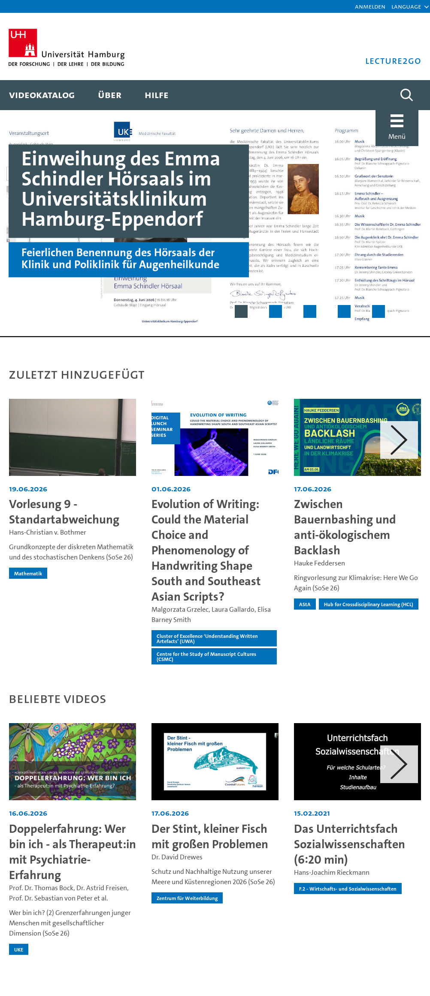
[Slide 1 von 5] (241, 311)
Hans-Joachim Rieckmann (331, 872)
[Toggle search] (406, 95)
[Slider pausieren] (412, 311)
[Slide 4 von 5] (344, 311)
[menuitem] (42, 95)
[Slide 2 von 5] (275, 311)
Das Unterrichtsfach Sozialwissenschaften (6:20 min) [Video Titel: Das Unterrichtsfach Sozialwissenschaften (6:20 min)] (349, 844)
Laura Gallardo (233, 609)
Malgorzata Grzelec (180, 609)
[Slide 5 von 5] (378, 311)
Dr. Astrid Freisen (101, 887)
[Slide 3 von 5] (309, 311)
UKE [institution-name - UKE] (18, 949)
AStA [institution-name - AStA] (305, 604)
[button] (406, 6)
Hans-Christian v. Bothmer (47, 532)
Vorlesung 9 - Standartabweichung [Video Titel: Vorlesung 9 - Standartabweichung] (64, 512)
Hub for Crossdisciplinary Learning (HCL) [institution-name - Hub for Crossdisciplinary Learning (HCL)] (368, 604)
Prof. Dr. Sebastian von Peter (51, 898)
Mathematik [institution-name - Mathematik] (28, 573)
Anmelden (370, 6)
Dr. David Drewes (177, 856)
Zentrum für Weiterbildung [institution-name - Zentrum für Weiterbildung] (187, 898)
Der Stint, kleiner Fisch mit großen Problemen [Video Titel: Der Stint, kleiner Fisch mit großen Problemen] (209, 836)
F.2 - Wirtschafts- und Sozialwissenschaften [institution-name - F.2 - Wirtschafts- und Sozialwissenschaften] (348, 888)
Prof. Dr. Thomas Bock (41, 887)
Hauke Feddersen (319, 563)
